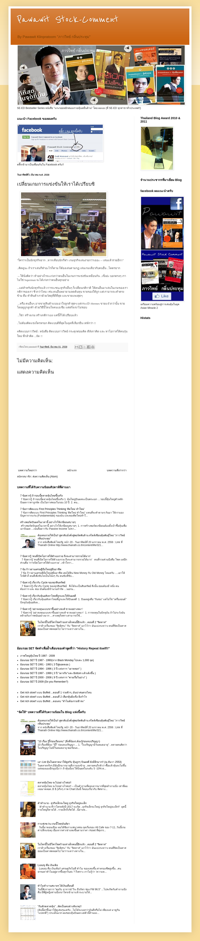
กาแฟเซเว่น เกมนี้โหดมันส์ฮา (54, 823)
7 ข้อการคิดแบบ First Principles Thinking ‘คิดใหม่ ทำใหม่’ (52, 509)
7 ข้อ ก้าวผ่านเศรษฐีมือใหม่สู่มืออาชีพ (40, 569)
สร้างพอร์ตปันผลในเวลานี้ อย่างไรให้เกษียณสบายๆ (48, 522)
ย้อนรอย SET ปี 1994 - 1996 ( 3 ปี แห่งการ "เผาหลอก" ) (50, 668)
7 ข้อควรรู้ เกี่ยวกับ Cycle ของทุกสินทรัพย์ (42, 582)
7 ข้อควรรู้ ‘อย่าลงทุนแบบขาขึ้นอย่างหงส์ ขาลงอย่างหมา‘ (51, 609)
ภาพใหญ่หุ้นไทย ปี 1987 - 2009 (37, 655)
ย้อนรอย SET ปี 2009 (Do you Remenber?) (44, 681)
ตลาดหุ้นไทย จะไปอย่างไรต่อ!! (54, 782)
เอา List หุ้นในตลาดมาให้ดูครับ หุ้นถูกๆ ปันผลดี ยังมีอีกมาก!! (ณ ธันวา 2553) (80, 761)
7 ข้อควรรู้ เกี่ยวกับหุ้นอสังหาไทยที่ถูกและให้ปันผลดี (48, 595)
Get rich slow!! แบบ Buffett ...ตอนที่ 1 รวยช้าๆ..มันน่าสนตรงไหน (55, 692)
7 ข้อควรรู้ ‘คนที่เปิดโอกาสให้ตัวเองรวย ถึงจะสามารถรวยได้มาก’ (55, 556)
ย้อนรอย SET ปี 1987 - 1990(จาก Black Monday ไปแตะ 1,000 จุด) (57, 660)
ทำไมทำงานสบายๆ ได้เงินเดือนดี (56, 885)
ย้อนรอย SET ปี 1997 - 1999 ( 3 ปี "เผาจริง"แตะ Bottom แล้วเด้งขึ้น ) (58, 673)
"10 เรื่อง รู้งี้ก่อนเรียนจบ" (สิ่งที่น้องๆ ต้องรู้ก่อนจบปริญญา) (69, 741)
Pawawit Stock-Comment (68, 19)
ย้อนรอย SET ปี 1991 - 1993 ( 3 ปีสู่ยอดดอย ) (45, 664)
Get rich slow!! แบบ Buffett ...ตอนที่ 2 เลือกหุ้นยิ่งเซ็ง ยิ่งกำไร (53, 696)
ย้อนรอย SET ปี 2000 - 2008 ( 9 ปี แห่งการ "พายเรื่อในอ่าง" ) (53, 677)
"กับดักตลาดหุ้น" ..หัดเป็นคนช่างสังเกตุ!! (59, 906)
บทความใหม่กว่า (27, 470)
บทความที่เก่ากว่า (117, 470)
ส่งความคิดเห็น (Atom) (45, 476)
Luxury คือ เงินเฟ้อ (48, 865)
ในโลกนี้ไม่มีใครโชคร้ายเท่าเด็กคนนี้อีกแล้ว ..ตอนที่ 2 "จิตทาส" (72, 622)
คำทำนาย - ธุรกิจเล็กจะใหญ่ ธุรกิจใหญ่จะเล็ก (62, 803)
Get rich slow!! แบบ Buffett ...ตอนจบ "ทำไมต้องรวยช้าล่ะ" (52, 701)
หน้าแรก (72, 470)
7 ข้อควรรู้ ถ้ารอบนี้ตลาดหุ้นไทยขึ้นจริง (41, 495)
